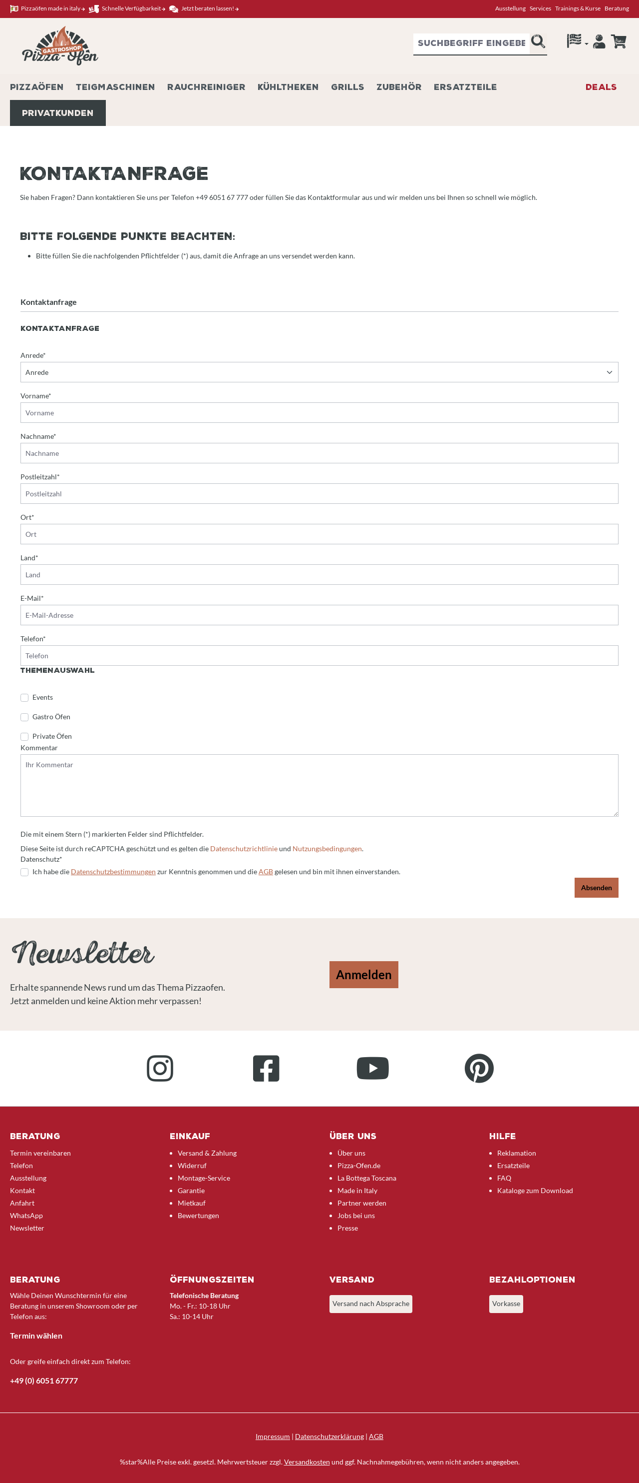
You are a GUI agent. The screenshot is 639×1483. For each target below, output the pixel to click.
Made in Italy (357, 1190)
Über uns (351, 1153)
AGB (266, 871)
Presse (347, 1228)
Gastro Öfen (51, 716)
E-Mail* (32, 598)
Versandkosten (307, 1462)
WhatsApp (26, 1215)
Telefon (21, 1165)
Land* (29, 557)
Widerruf (192, 1165)
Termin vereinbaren (40, 1153)
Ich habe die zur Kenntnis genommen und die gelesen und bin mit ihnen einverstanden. (216, 871)
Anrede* (33, 355)
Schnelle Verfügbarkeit (127, 8)
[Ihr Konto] (599, 44)
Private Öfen (52, 736)
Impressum (273, 1436)
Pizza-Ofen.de (358, 1165)
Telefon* (33, 638)
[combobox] (471, 44)
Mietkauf (192, 1203)
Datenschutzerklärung (329, 1436)
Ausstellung (510, 8)
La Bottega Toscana (366, 1178)
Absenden (596, 887)
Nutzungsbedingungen (327, 848)
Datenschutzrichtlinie (244, 848)
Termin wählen (36, 1335)
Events (42, 697)
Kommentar (39, 747)
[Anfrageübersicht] (618, 41)
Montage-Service (204, 1178)
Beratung (617, 8)
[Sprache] (578, 43)
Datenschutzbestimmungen (113, 871)
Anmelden (364, 974)
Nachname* (38, 436)
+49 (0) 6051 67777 (44, 1380)
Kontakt (22, 1190)
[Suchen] (538, 44)
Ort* (27, 517)
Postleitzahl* (40, 476)
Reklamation (516, 1153)
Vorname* (35, 395)
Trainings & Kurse (578, 8)
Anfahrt (22, 1203)
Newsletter (27, 1228)
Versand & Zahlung (207, 1153)
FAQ (504, 1178)
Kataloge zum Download (535, 1190)
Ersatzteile (513, 1165)
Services (540, 8)
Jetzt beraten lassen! (204, 8)
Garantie (191, 1190)
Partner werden (361, 1203)
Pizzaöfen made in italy (47, 8)
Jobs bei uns (356, 1215)
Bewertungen (198, 1215)
